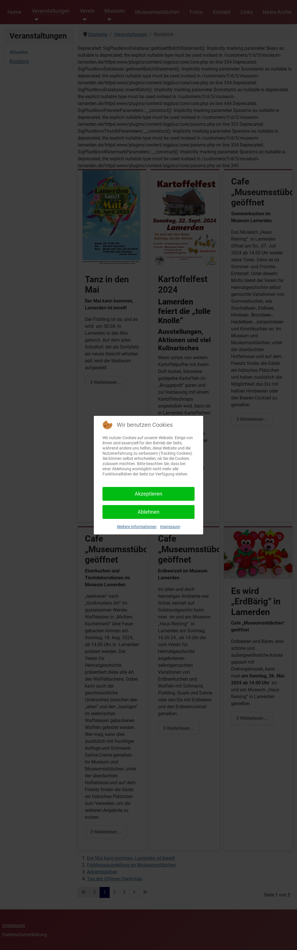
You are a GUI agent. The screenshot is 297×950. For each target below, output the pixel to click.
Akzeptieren (148, 494)
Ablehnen (148, 512)
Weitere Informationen (137, 526)
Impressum (170, 526)
